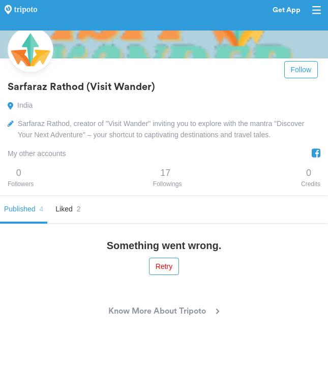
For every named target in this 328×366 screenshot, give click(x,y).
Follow (301, 70)
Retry (164, 266)
